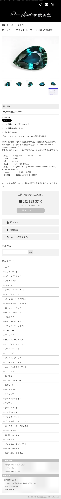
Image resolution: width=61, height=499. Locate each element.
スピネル (8, 376)
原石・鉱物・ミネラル (14, 453)
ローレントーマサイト (16, 25)
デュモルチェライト (13, 399)
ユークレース (10, 331)
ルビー (7, 267)
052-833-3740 (30, 201)
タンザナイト (10, 353)
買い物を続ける (10, 132)
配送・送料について (12, 471)
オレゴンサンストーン (14, 344)
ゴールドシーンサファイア (15, 303)
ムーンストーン (11, 430)
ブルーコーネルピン (13, 349)
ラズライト (9, 403)
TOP (3, 25)
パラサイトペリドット (14, 417)
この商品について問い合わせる (16, 124)
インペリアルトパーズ (14, 381)
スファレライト (11, 272)
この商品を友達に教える (14, 128)
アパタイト (9, 439)
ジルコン (8, 285)
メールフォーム (30, 210)
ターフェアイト (11, 408)
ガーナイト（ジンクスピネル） (17, 426)
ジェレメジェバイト (13, 322)
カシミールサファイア (14, 340)
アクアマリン (10, 281)
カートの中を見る (17, 237)
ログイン (13, 222)
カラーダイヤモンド (13, 276)
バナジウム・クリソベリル (15, 444)
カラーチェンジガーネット (15, 367)
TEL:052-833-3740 (12, 486)
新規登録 (12, 229)
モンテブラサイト (12, 449)
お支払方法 (9, 468)
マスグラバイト (11, 412)
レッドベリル (10, 390)
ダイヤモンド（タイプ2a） (16, 299)
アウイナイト (10, 335)
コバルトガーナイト (13, 435)
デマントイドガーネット (15, 290)
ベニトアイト (10, 317)
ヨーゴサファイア (12, 294)
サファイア (9, 394)
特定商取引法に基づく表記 (15, 465)
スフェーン (9, 385)
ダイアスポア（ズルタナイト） (17, 421)
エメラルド (9, 371)
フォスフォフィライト (14, 358)
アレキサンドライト (13, 362)
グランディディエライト (15, 326)
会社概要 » (9, 489)
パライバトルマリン (13, 312)
